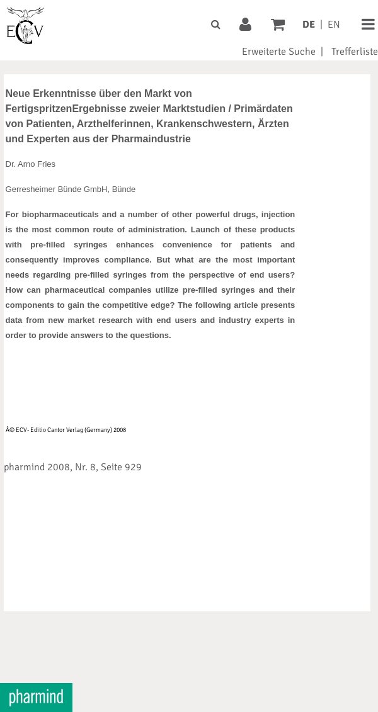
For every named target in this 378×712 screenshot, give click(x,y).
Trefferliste (354, 51)
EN (334, 24)
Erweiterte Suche (279, 51)
